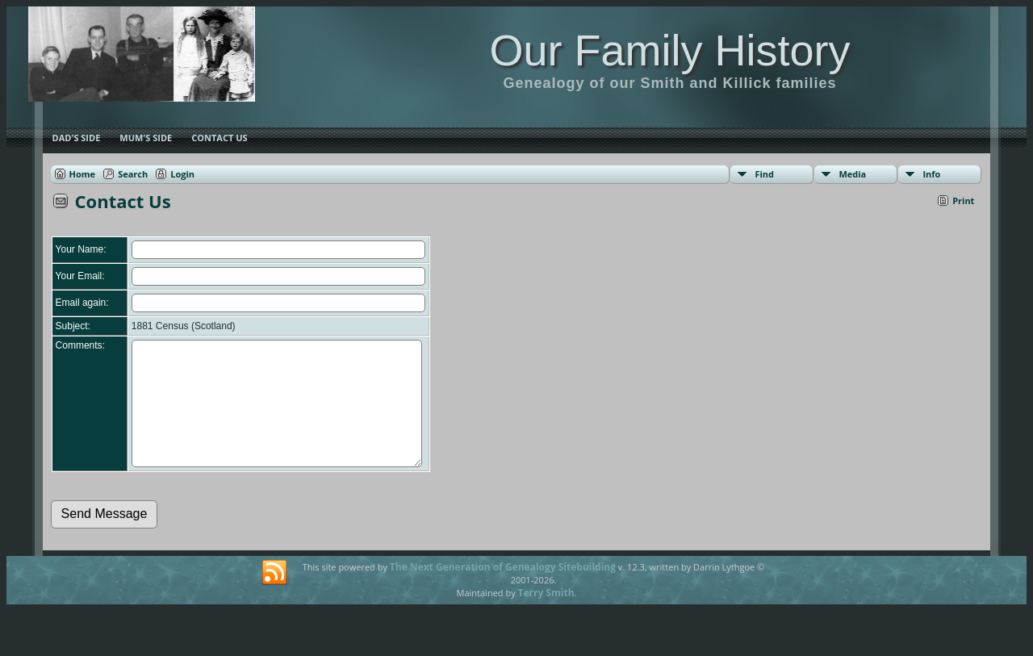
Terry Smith (546, 617)
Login (182, 174)
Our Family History (669, 50)
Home (82, 174)
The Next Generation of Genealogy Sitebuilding (503, 591)
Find (764, 174)
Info (931, 174)
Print (963, 200)
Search (133, 174)
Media (852, 174)
